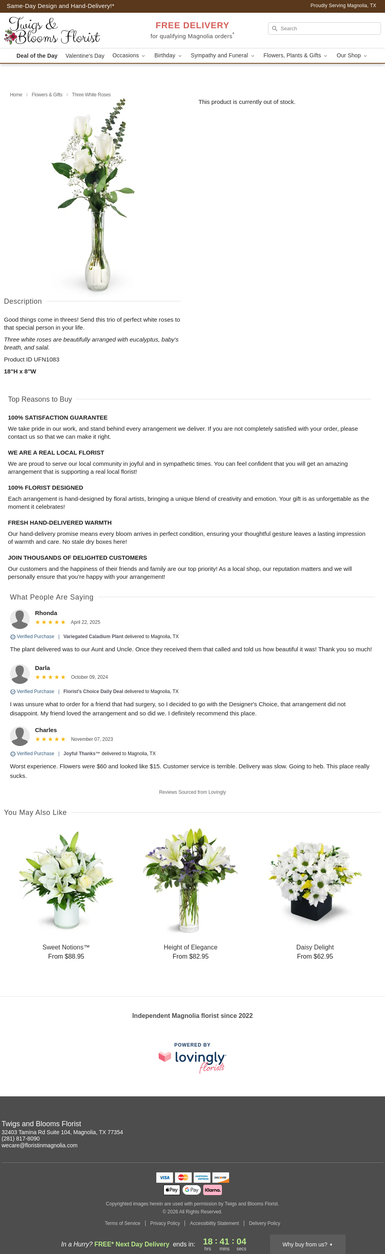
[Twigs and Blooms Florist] (60, 31)
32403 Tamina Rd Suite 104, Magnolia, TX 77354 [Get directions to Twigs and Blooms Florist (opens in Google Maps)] (62, 1132)
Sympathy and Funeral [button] (223, 55)
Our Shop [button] (352, 55)
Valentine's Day (85, 56)
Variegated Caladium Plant (94, 636)
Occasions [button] (130, 55)
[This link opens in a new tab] (192, 1058)
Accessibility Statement (214, 1223)
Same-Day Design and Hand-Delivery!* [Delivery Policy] (61, 5)
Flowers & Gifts (47, 95)
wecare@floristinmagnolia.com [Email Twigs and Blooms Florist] (40, 1145)
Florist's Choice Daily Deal (93, 691)
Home (16, 95)
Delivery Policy (264, 1223)
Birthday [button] (168, 55)
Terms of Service (122, 1223)
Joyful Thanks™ (82, 753)
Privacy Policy (165, 1223)
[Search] (324, 28)
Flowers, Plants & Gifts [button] (296, 55)
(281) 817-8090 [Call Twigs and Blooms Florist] (21, 1138)
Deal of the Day (37, 56)
